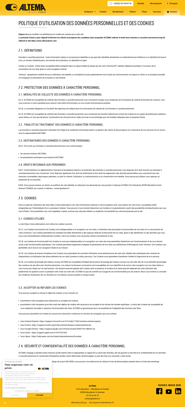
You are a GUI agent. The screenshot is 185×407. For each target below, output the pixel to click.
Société (140, 3)
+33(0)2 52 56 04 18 (122, 3)
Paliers (133, 12)
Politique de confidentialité (101, 403)
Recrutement (156, 3)
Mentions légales (79, 403)
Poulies (103, 12)
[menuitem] (172, 3)
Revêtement (118, 12)
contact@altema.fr (61, 188)
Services (157, 12)
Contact (173, 12)
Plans (144, 12)
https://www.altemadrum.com (44, 41)
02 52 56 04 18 (92, 395)
